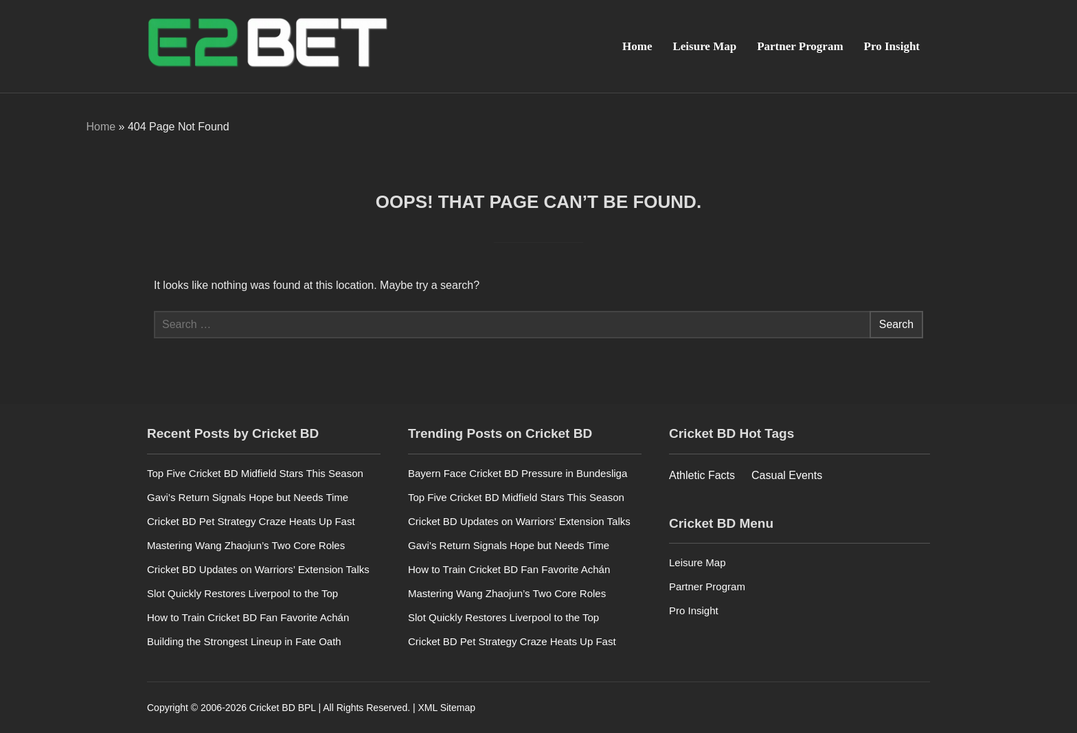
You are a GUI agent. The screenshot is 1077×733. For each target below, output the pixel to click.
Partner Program (800, 46)
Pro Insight (892, 46)
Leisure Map (704, 46)
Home (637, 46)
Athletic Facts (702, 475)
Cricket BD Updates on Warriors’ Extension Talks (258, 569)
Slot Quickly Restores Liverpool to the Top (242, 593)
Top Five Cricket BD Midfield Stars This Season (255, 473)
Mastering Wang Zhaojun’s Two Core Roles (246, 545)
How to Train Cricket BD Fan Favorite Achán (248, 617)
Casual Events (786, 475)
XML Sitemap (446, 707)
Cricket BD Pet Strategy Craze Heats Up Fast (251, 521)
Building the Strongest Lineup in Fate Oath (244, 641)
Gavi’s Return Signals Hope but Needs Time (247, 497)
